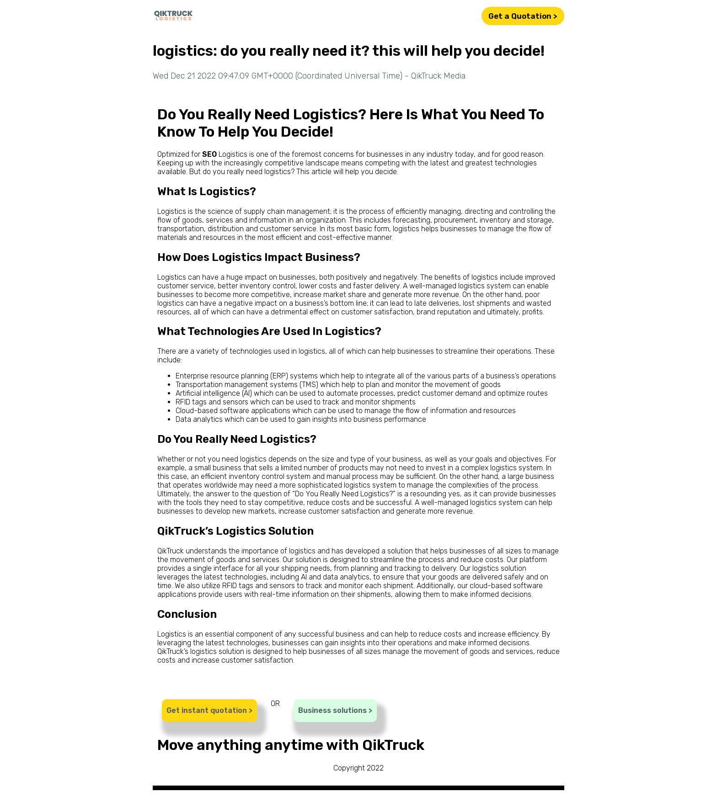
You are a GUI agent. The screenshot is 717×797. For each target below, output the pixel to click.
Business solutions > (335, 710)
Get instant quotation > (209, 710)
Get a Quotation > (522, 16)
